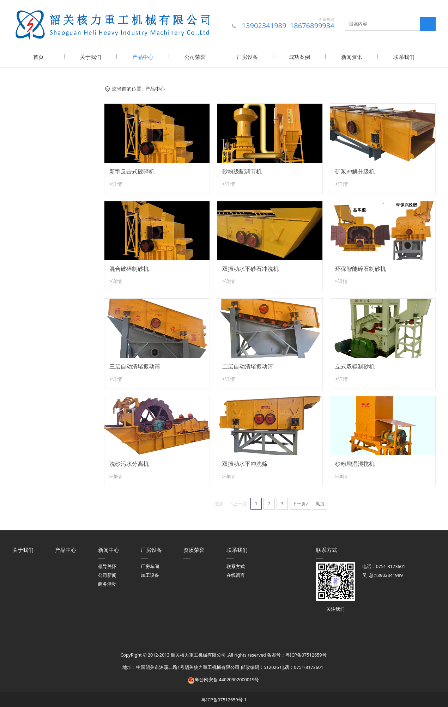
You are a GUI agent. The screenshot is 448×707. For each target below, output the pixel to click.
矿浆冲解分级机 (355, 171)
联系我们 (403, 56)
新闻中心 (108, 549)
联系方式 (235, 566)
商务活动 (107, 583)
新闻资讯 (351, 56)
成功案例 (299, 56)
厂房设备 (247, 56)
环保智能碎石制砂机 (360, 268)
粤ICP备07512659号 (305, 654)
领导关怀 (107, 566)
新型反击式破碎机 (132, 171)
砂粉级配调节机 (242, 171)
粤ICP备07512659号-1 (224, 699)
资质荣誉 (194, 549)
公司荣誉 (195, 56)
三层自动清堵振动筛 (134, 366)
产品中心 (142, 56)
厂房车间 (150, 566)
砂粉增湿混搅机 (355, 463)
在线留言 (235, 575)
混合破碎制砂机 (129, 268)
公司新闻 (107, 575)
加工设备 (150, 575)
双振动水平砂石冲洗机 (250, 268)
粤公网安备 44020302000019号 (223, 679)
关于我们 (90, 56)
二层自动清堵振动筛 (247, 366)
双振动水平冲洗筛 (244, 463)
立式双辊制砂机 (355, 366)
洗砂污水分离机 (129, 463)
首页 (38, 56)
